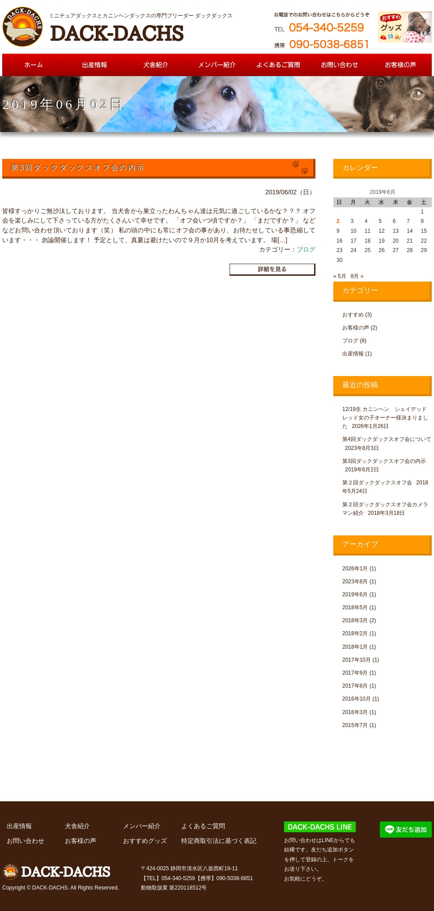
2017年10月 (356, 660)
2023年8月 (355, 581)
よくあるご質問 (203, 826)
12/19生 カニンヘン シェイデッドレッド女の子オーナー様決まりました (385, 417)
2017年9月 (355, 673)
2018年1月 (355, 647)
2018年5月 (355, 607)
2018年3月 (355, 620)
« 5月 (339, 276)
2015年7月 (355, 725)
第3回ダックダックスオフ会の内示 (384, 461)
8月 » (357, 276)
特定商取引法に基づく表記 (218, 840)
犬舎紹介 (77, 826)
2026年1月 (355, 568)
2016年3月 (355, 712)
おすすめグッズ (145, 840)
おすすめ (353, 315)
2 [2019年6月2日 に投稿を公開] (338, 221)
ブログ (306, 249)
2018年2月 (355, 633)
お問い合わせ (25, 840)
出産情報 (353, 354)
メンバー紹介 (142, 826)
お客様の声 (355, 328)
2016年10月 (356, 699)
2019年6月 (355, 594)
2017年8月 (355, 686)
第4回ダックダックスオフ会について (386, 439)
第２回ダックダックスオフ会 (377, 482)
